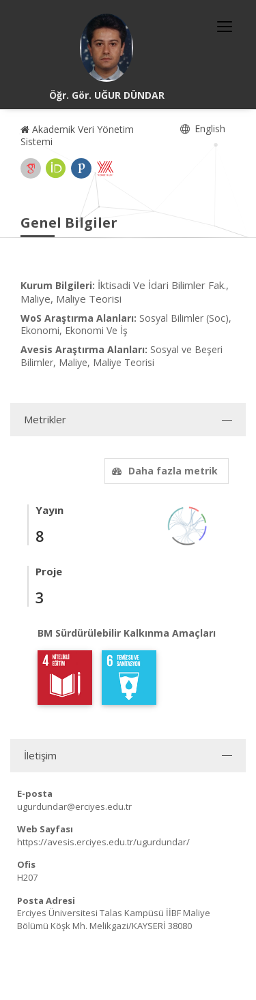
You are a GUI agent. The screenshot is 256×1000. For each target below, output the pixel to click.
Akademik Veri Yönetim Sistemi (77, 135)
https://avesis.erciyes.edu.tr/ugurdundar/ (103, 842)
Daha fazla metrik (163, 470)
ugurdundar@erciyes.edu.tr (74, 806)
